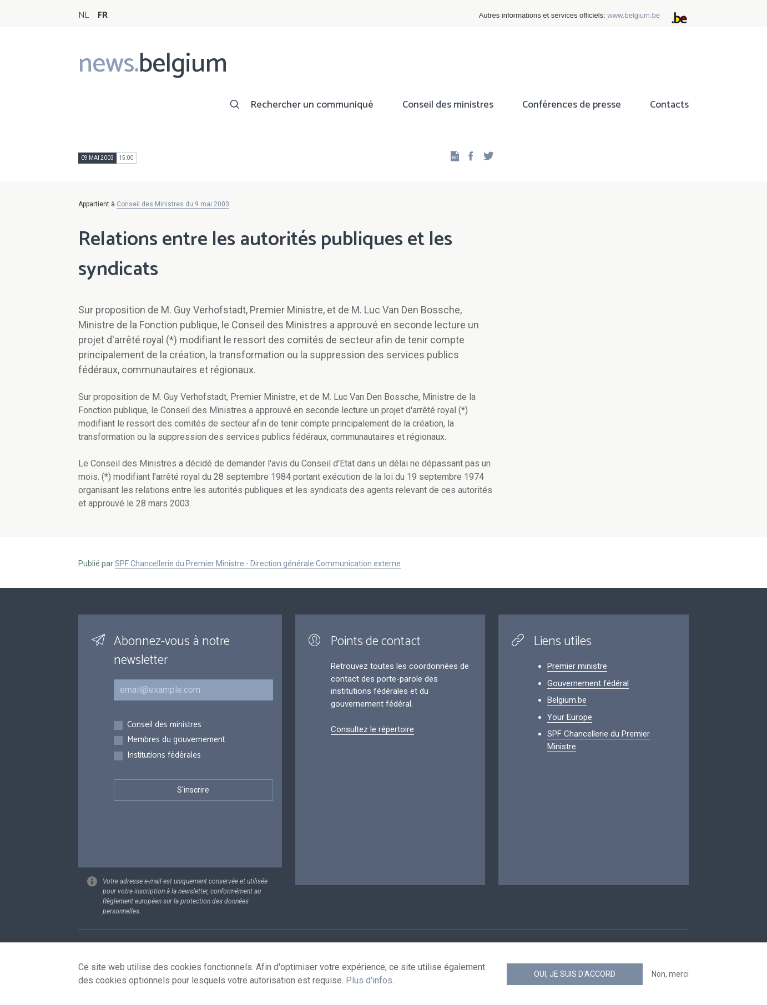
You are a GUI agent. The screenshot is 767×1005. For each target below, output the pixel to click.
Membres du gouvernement (176, 740)
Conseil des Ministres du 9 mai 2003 (173, 204)
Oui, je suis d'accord (574, 974)
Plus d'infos (369, 980)
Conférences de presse (571, 105)
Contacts (669, 105)
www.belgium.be (633, 15)
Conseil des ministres (447, 105)
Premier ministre (577, 666)
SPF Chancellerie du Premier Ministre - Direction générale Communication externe (258, 563)
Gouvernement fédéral (588, 683)
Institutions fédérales (164, 755)
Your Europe (569, 717)
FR (103, 15)
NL (83, 15)
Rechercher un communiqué (312, 105)
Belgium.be (567, 700)
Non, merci (670, 974)
